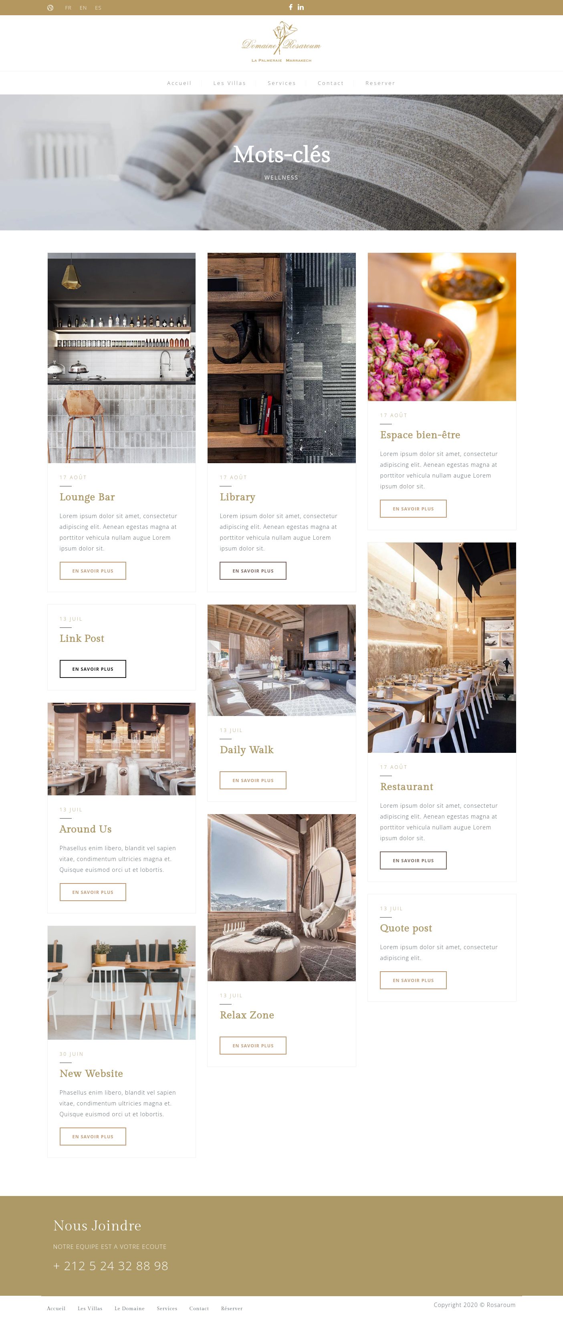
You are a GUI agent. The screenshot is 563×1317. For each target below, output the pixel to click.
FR (68, 7)
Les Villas (229, 83)
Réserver (232, 1308)
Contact (331, 83)
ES (98, 7)
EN (83, 7)
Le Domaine (130, 1308)
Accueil (179, 83)
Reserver (380, 83)
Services (282, 83)
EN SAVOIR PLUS (93, 571)
